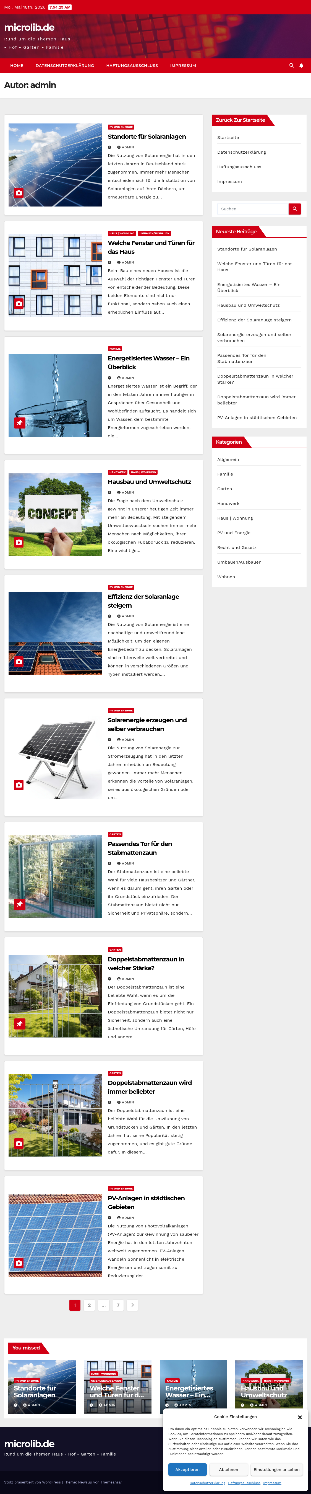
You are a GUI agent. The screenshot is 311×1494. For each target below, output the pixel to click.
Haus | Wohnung (121, 233)
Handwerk (117, 472)
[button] (300, 1417)
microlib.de (29, 27)
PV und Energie (121, 126)
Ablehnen (228, 1469)
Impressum (272, 1483)
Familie (115, 348)
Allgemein (228, 459)
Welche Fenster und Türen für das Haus (118, 1395)
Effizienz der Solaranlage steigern (254, 319)
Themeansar (111, 1482)
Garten (115, 834)
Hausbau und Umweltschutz (149, 482)
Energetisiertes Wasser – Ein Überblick (189, 1395)
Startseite (228, 137)
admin (125, 147)
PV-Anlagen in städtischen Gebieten (257, 417)
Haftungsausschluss (244, 1483)
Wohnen (226, 576)
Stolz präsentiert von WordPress (33, 1482)
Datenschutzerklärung (207, 1483)
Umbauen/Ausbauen (154, 233)
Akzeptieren (188, 1469)
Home (16, 65)
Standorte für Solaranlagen (147, 136)
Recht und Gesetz (237, 547)
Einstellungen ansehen (277, 1469)
